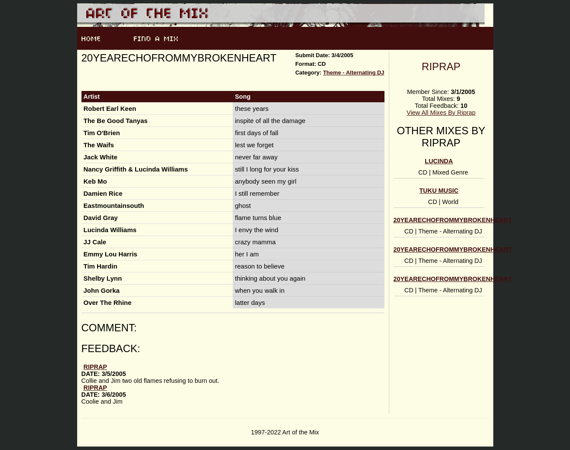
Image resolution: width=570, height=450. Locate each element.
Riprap (441, 66)
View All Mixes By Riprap (441, 112)
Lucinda (439, 161)
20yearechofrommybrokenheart (453, 220)
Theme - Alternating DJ (353, 72)
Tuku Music (438, 190)
